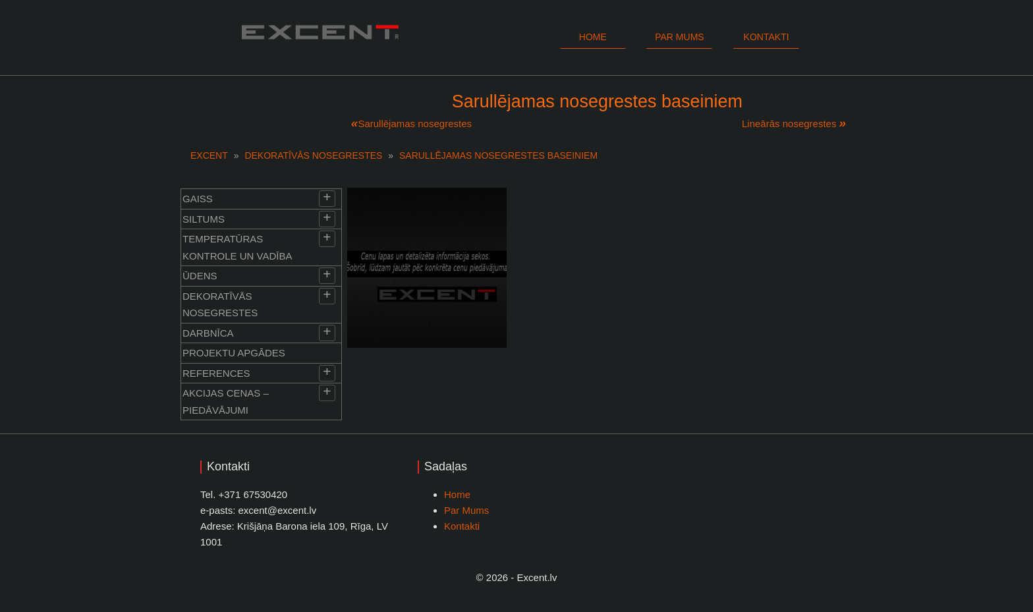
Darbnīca (208, 333)
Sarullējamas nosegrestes (415, 123)
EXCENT (209, 155)
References (216, 373)
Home (593, 37)
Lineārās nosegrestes (789, 123)
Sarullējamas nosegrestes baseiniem (498, 155)
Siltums (203, 219)
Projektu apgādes (233, 352)
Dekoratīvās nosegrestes (313, 155)
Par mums (679, 37)
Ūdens (199, 275)
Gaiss (197, 198)
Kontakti (766, 37)
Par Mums (466, 510)
